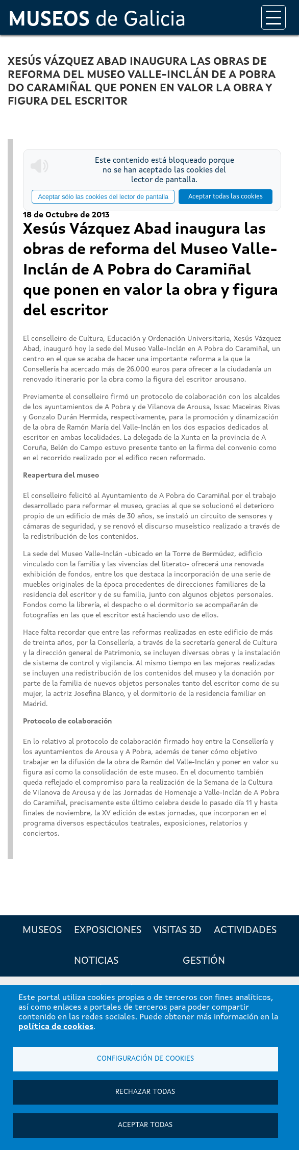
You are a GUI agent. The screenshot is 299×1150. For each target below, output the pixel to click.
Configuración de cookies (145, 1059)
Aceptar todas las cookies (225, 196)
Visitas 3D (177, 931)
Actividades (245, 931)
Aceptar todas (145, 1125)
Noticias (96, 961)
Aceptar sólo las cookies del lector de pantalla (103, 197)
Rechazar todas (145, 1092)
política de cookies (55, 1027)
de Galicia (97, 20)
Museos (42, 931)
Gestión (204, 961)
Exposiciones (107, 931)
